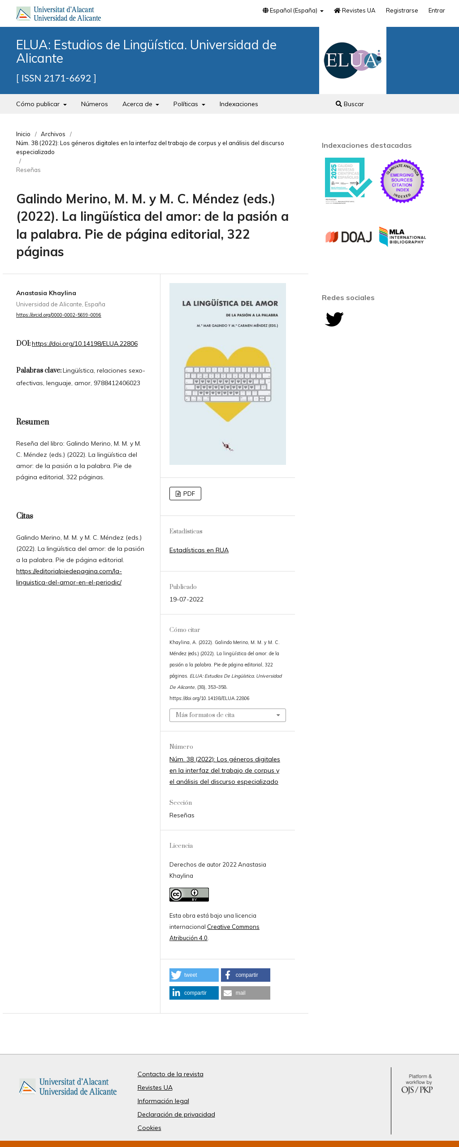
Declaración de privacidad (176, 1114)
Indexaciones (239, 104)
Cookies (149, 1128)
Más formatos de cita (205, 715)
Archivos (53, 133)
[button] (194, 975)
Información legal (163, 1101)
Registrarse (402, 10)
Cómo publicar (38, 104)
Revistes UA (355, 10)
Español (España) (291, 10)
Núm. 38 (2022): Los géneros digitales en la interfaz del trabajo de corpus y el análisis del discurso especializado (150, 147)
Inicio (23, 133)
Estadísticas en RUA (199, 550)
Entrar (437, 10)
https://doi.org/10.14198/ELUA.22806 (85, 343)
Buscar (350, 104)
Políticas (186, 104)
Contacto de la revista (171, 1074)
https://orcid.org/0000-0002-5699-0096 (58, 315)
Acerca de (138, 104)
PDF (188, 493)
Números (94, 104)
